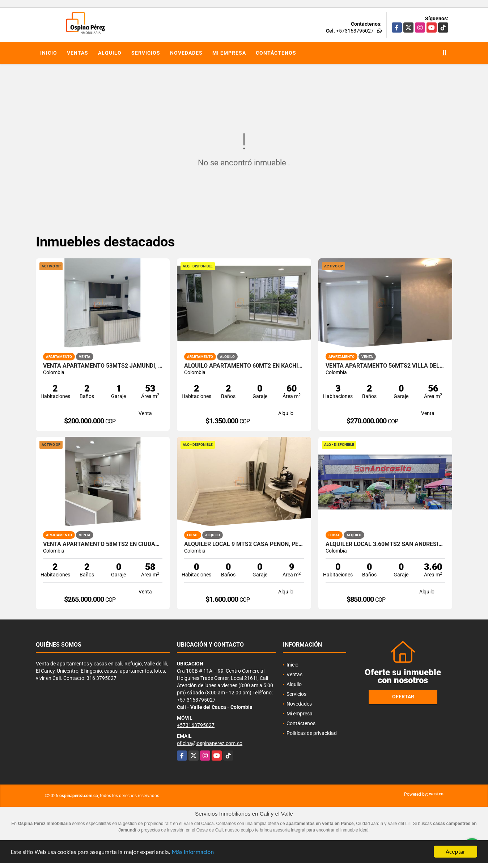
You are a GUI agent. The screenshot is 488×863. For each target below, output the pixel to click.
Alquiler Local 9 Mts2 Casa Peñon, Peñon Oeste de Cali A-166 (244, 544)
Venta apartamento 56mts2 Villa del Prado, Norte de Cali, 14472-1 (385, 366)
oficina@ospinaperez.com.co (209, 743)
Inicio (48, 53)
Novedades (186, 53)
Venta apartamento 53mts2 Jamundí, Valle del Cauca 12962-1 (103, 366)
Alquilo (110, 53)
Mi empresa (229, 53)
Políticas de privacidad (312, 733)
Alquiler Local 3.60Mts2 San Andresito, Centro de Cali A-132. (385, 544)
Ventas (77, 53)
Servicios (145, 53)
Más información (193, 852)
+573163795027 (355, 31)
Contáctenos (276, 53)
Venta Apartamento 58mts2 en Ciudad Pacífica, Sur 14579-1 (103, 544)
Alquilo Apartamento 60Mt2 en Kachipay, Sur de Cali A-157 (244, 366)
